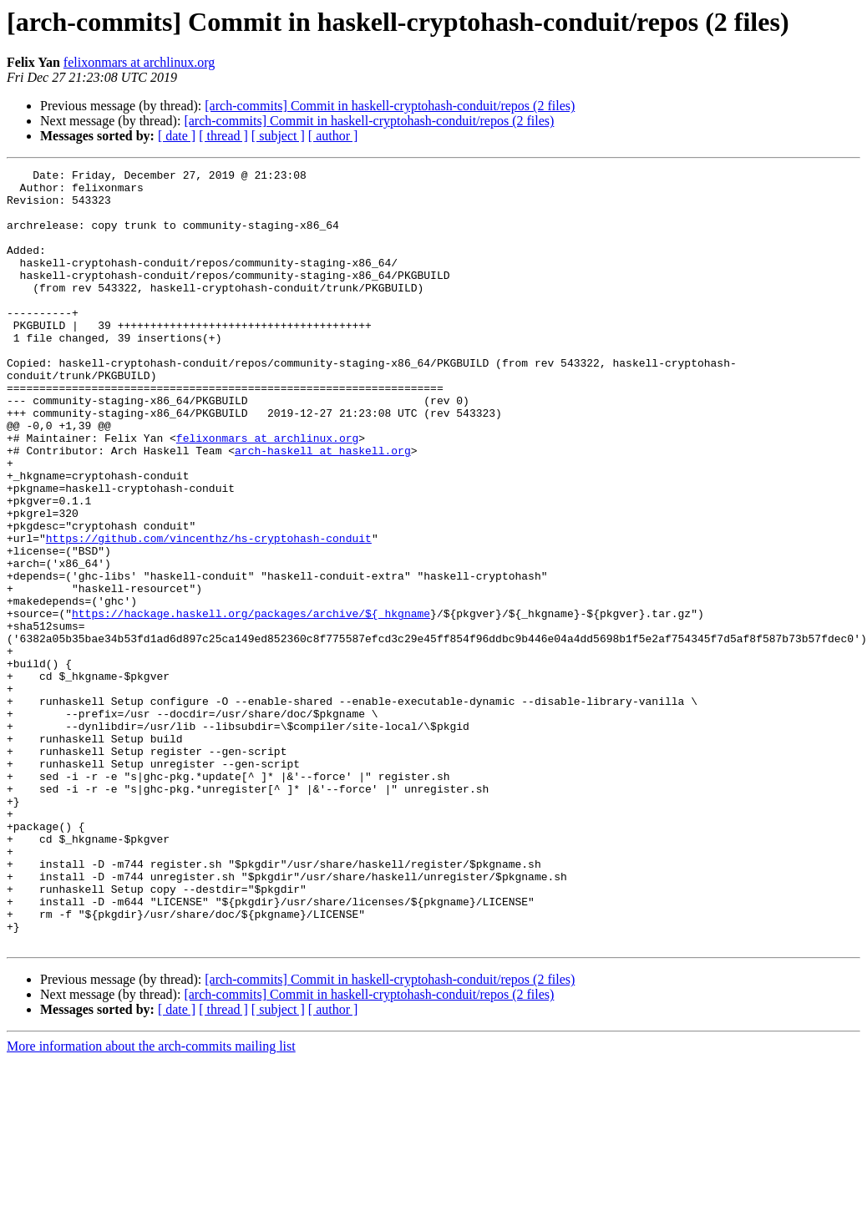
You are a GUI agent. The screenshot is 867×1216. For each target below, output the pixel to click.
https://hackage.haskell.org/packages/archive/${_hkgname (251, 703)
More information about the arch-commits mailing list (151, 1201)
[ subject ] (278, 136)
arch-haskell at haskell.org (323, 507)
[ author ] (333, 136)
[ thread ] (223, 136)
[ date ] (176, 136)
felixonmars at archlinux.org (139, 62)
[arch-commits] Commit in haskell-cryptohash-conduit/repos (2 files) (390, 106)
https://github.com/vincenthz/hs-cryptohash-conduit (209, 613)
